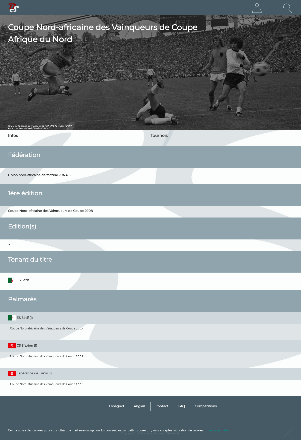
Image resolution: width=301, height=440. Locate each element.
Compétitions (206, 406)
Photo (11, 128)
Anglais (139, 406)
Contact (161, 406)
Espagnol (116, 406)
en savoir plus (218, 430)
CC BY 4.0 (45, 128)
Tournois (159, 135)
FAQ (181, 406)
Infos (13, 135)
